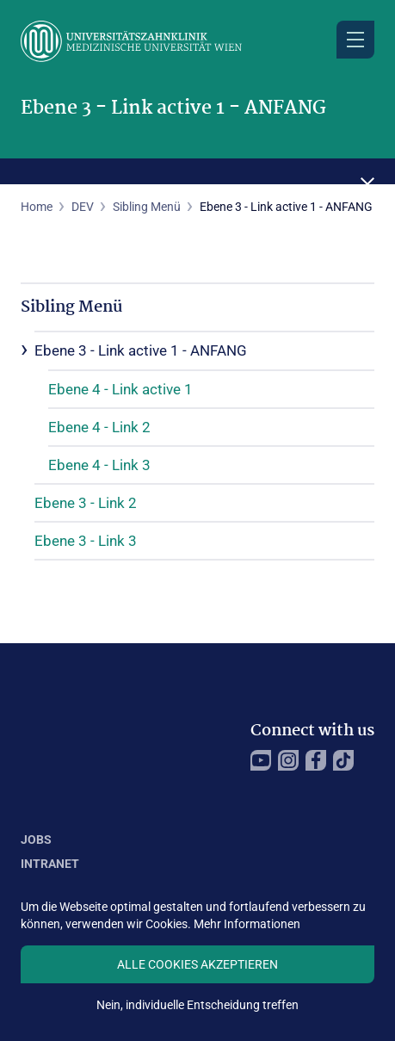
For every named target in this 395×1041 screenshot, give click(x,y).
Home (36, 207)
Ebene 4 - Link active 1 (120, 389)
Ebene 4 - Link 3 (99, 465)
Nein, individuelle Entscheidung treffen (197, 1005)
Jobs (36, 839)
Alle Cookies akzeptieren (197, 964)
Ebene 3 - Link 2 (85, 502)
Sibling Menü (147, 207)
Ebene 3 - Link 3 (85, 540)
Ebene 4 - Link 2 (99, 427)
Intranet (50, 864)
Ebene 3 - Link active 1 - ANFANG (140, 350)
